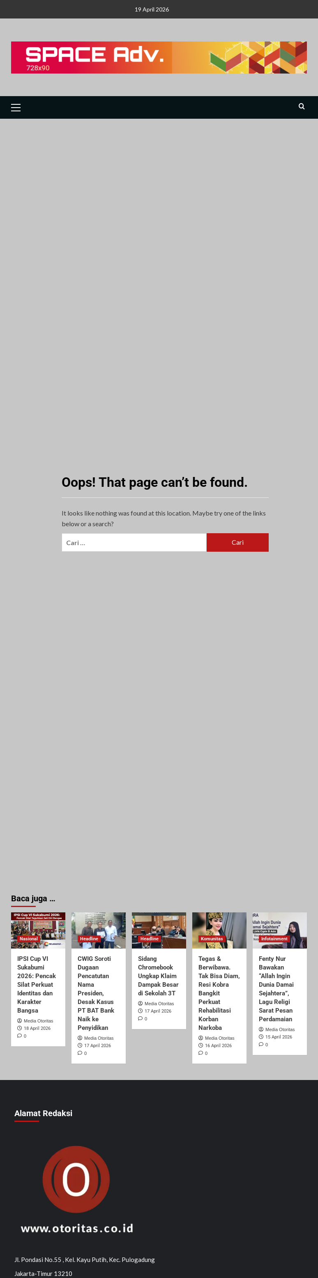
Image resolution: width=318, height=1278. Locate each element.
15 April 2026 (278, 1037)
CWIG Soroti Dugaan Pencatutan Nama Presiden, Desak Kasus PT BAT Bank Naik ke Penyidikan (96, 993)
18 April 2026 (37, 1028)
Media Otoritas (38, 1020)
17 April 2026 (97, 1045)
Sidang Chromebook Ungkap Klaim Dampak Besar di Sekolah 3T (158, 976)
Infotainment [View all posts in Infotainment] (274, 939)
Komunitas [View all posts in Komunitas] (212, 939)
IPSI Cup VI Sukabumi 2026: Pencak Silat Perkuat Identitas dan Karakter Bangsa (36, 984)
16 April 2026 (218, 1045)
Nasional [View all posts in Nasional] (29, 939)
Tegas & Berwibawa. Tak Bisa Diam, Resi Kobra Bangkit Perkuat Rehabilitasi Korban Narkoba (219, 993)
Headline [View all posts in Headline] (89, 939)
